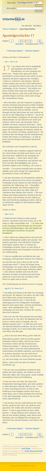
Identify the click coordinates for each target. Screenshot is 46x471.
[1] (29, 166)
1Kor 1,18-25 (9, 214)
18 (30, 41)
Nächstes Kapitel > (32, 51)
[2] (11, 259)
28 (39, 41)
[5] (4, 359)
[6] (14, 365)
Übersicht (19, 44)
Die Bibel (37, 26)
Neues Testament (10, 29)
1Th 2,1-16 (13, 62)
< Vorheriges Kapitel (14, 51)
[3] (27, 336)
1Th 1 (7, 62)
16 (21, 41)
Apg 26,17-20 (9, 288)
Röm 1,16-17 (19, 288)
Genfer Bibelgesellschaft (33, 451)
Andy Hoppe (26, 448)
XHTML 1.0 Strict (28, 466)
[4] (28, 356)
